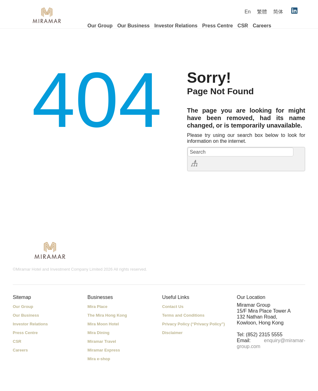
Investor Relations (176, 25)
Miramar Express (103, 350)
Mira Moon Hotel (103, 324)
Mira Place (97, 306)
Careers (262, 25)
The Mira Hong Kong (107, 315)
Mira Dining (98, 332)
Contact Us (173, 306)
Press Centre (217, 25)
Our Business (133, 25)
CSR (242, 25)
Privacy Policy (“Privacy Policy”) (193, 324)
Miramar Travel (101, 341)
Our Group (100, 25)
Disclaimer (172, 332)
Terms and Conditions (183, 315)
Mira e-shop (98, 358)
